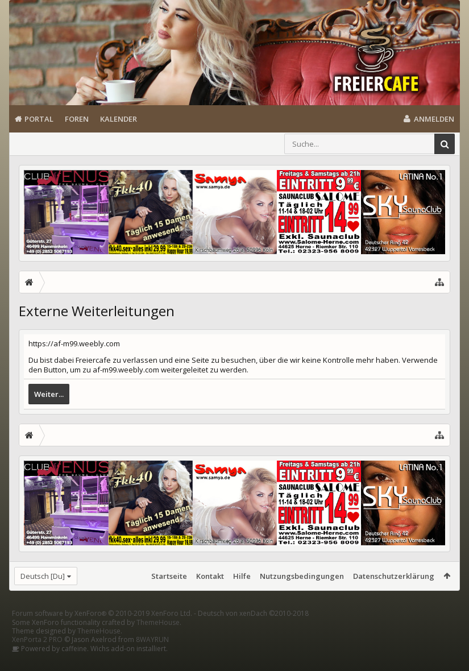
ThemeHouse (158, 640)
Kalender (118, 119)
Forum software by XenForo (102, 631)
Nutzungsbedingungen (302, 576)
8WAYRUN (152, 657)
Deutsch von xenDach (253, 631)
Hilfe (242, 576)
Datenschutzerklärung (393, 576)
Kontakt (210, 576)
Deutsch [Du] (42, 576)
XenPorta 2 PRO (37, 657)
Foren (77, 119)
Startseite (169, 576)
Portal (38, 119)
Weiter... (49, 394)
